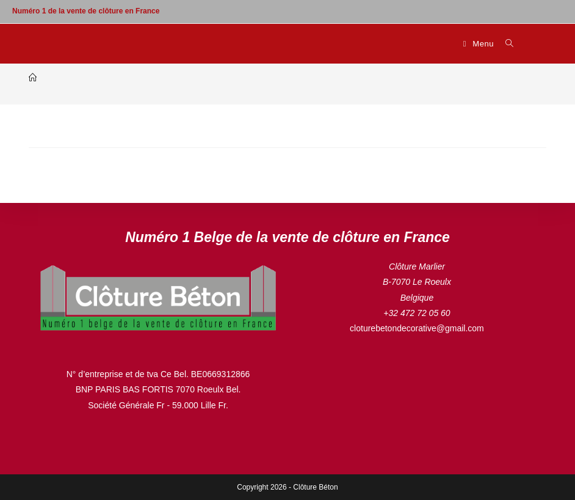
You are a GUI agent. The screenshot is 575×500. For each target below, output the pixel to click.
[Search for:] (505, 43)
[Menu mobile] (480, 43)
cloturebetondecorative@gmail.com (417, 328)
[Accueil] (33, 78)
